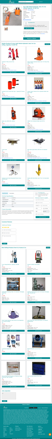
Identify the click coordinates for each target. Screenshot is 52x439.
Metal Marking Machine (16, 417)
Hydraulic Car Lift (24, 411)
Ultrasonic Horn (9, 418)
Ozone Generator (33, 422)
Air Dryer (28, 419)
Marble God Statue (23, 417)
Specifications (5, 192)
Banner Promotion (30, 430)
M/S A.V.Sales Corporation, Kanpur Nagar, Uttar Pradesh (37, 157)
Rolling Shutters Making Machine (43, 419)
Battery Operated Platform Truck (18, 422)
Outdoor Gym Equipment (38, 421)
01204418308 (40, 427)
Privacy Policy (17, 429)
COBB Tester (19, 416)
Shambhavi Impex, (5, 182)
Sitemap (4, 428)
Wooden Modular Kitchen (33, 419)
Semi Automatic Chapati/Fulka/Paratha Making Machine (30, 420)
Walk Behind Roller (34, 409)
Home (2, 3)
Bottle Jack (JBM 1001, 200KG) (8, 120)
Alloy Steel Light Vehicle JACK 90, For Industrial (37, 148)
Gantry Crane (5, 416)
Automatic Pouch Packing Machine (8, 419)
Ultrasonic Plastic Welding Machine (22, 418)
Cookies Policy (17, 427)
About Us (4, 427)
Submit (4, 400)
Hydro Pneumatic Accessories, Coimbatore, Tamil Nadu (37, 100)
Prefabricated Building (16, 413)
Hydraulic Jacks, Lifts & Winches (8, 3)
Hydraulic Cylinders (21, 414)
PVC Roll (28, 417)
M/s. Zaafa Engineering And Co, (7, 157)
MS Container (41, 412)
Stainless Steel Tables (24, 410)
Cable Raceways (14, 418)
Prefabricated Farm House (10, 412)
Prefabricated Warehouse (24, 413)
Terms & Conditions (18, 428)
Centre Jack (4, 148)
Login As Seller (29, 435)
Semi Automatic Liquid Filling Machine (20, 419)
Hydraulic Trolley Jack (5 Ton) (8, 61)
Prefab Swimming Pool (42, 420)
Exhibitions (5, 434)
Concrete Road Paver (6, 423)
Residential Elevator (18, 411)
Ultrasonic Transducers (32, 418)
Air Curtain (31, 417)
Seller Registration (30, 427)
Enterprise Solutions (30, 434)
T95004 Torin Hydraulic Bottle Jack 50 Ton (36, 120)
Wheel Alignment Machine (17, 420)
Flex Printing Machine (41, 414)
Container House (43, 413)
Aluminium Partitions (18, 410)
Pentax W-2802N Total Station (33, 263)
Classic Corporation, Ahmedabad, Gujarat (9, 69)
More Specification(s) (27, 19)
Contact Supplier (29, 27)
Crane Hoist (10, 416)
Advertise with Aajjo (30, 428)
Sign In (41, 1)
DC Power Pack (15, 414)
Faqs (4, 435)
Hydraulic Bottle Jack (15, 3)
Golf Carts (6, 422)
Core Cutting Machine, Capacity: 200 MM (10, 263)
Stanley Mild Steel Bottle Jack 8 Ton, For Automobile (38, 177)
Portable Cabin (20, 409)
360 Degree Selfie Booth (43, 422)
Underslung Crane (45, 415)
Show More (47, 43)
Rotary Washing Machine (12, 415)
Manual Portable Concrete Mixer (34, 348)
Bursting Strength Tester (25, 416)
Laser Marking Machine (13, 409)
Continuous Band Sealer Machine (41, 418)
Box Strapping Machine (32, 410)
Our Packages (29, 429)
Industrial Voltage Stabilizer (21, 415)
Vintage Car (10, 422)
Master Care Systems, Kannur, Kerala (8, 124)
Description (11, 192)
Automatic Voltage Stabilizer (38, 415)
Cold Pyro (37, 422)
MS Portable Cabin (29, 412)
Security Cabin (43, 411)
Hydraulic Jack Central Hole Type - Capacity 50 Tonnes (13, 90)
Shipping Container (38, 413)
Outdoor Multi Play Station (27, 409)
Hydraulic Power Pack (27, 414)
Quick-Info (5, 433)
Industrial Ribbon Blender (10, 410)
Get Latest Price (31, 9)
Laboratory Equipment (6, 348)
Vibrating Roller (40, 409)
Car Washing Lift (5, 420)
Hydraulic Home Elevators (10, 411)
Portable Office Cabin (9, 413)
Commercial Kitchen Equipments (39, 417)
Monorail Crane (14, 416)
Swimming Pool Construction (13, 421)
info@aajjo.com (40, 430)
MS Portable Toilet (17, 412)
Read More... (43, 33)
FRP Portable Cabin (35, 412)
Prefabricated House (31, 413)
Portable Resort (23, 412)
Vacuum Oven (5, 414)
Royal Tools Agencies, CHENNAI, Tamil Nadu (35, 128)
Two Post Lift (11, 420)
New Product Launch (30, 433)
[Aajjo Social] (42, 407)
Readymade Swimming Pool (29, 421)
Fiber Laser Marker (9, 417)
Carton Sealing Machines (40, 410)
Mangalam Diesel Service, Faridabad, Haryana (35, 70)
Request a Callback (31, 37)
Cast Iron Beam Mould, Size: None (34, 375)
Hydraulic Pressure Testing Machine (35, 416)
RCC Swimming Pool (21, 421)
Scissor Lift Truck (29, 411)
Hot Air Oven (10, 414)
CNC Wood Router (34, 414)
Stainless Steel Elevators (37, 411)
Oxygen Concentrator (26, 422)
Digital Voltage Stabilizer (29, 415)
